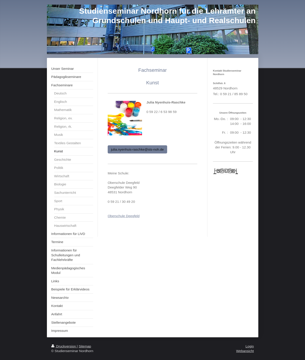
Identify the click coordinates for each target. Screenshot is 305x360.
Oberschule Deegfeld (124, 216)
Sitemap (85, 346)
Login (250, 346)
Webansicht (245, 351)
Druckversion (64, 346)
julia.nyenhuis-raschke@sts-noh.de (137, 149)
